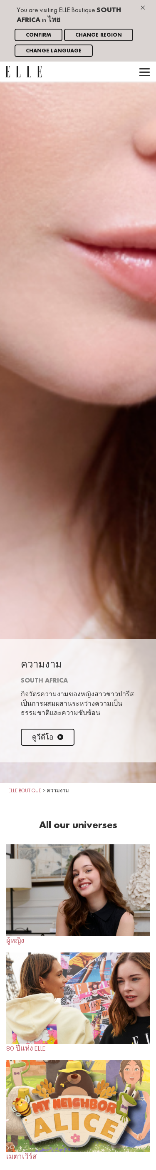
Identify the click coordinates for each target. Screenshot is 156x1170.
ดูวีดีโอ (47, 737)
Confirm (38, 35)
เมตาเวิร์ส (78, 1110)
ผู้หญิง (78, 894)
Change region (98, 35)
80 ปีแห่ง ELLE (78, 1002)
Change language (54, 51)
